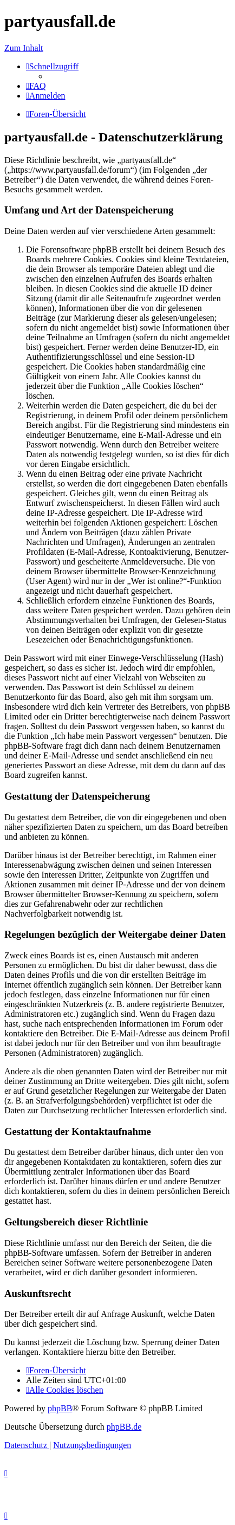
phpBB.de (124, 1426)
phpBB (60, 1408)
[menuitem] (36, 85)
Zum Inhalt (23, 48)
